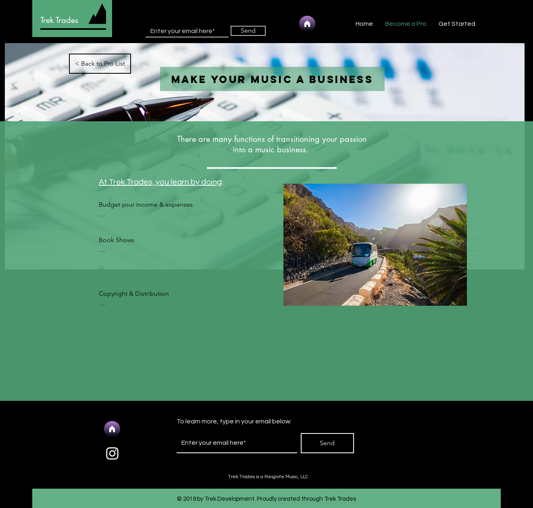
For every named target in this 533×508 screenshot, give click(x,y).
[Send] (248, 31)
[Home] (307, 24)
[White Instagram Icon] (112, 453)
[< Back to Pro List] (100, 64)
